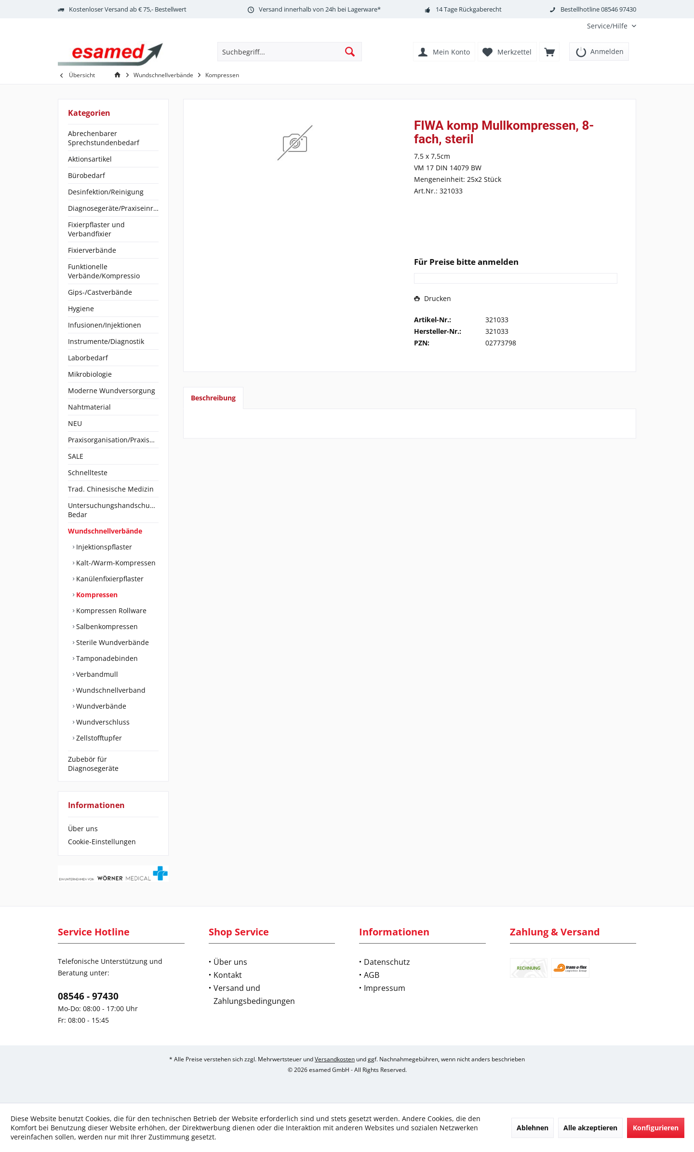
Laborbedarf (88, 357)
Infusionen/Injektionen (104, 324)
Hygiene (81, 308)
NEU (75, 423)
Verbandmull (96, 674)
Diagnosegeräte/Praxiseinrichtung (113, 208)
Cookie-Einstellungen (102, 841)
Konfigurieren (656, 1127)
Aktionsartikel (90, 159)
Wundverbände (100, 706)
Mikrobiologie (90, 374)
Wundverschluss (102, 722)
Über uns (83, 828)
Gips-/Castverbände (100, 292)
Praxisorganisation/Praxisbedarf (113, 439)
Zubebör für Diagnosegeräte (93, 763)
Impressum (384, 988)
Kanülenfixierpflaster (109, 578)
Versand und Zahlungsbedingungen (254, 994)
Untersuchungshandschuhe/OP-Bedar (113, 510)
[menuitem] (608, 26)
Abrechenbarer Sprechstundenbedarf (103, 138)
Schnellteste (87, 472)
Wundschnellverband (110, 690)
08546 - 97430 (88, 996)
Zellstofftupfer (98, 737)
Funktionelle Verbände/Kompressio (104, 271)
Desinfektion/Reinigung (106, 191)
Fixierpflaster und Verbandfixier (96, 229)
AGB (371, 975)
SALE (75, 456)
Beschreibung (213, 397)
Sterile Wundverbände (111, 642)
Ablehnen (532, 1127)
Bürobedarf (86, 175)
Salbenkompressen (106, 626)
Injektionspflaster (103, 546)
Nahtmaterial (89, 406)
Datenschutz (387, 962)
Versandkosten (335, 1059)
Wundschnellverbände (105, 530)
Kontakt (228, 975)
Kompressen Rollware (110, 610)
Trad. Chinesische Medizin (111, 489)
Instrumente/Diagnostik (106, 341)
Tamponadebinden (106, 658)
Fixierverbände (92, 250)
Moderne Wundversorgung (111, 390)
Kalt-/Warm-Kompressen (115, 562)
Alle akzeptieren (590, 1127)
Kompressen (96, 594)
